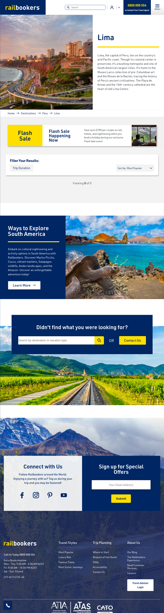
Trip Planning (102, 543)
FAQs (96, 562)
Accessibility (100, 567)
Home (11, 113)
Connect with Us (42, 466)
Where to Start (101, 552)
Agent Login (112, 7)
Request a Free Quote (105, 557)
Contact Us (132, 340)
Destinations (28, 113)
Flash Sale (25, 135)
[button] (21, 168)
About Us (133, 543)
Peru (45, 113)
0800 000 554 (27, 554)
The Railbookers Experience (136, 558)
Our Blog (132, 552)
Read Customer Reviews (135, 566)
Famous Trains (66, 562)
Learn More (22, 285)
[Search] (85, 7)
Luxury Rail (64, 557)
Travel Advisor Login (140, 585)
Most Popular (65, 552)
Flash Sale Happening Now (60, 135)
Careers (131, 573)
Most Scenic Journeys (70, 567)
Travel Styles (67, 543)
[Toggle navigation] (157, 7)
